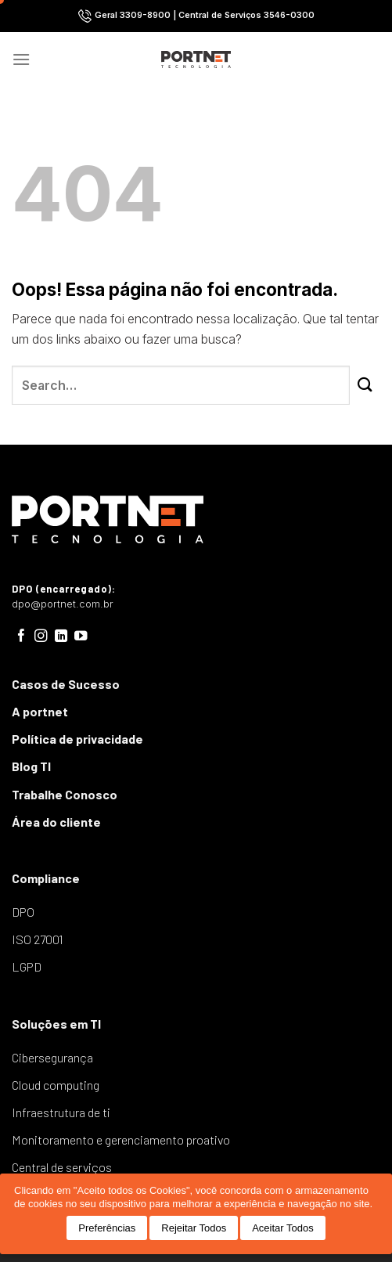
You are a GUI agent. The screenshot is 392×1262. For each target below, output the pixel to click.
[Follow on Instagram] (41, 636)
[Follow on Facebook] (21, 636)
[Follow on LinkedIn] (61, 636)
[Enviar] (365, 385)
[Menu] (21, 59)
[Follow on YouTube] (81, 636)
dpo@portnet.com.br (62, 604)
